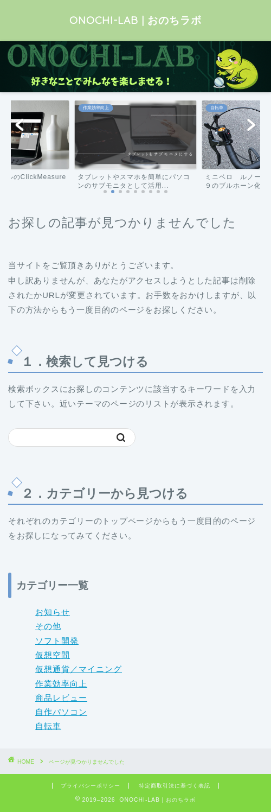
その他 (48, 626)
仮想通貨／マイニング (78, 669)
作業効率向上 (61, 683)
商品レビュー (61, 697)
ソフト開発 (57, 640)
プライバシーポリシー (90, 786)
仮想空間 (52, 654)
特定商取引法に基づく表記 (174, 786)
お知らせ (52, 612)
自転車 (48, 726)
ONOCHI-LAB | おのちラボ (135, 20)
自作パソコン (61, 711)
